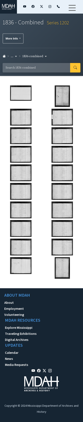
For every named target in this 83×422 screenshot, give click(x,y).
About (9, 302)
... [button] (14, 56)
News (9, 358)
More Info (12, 38)
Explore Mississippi (18, 327)
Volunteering (14, 314)
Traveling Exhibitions (20, 333)
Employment (14, 308)
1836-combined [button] (34, 56)
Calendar (11, 352)
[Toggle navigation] (72, 10)
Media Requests (16, 364)
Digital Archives (16, 339)
